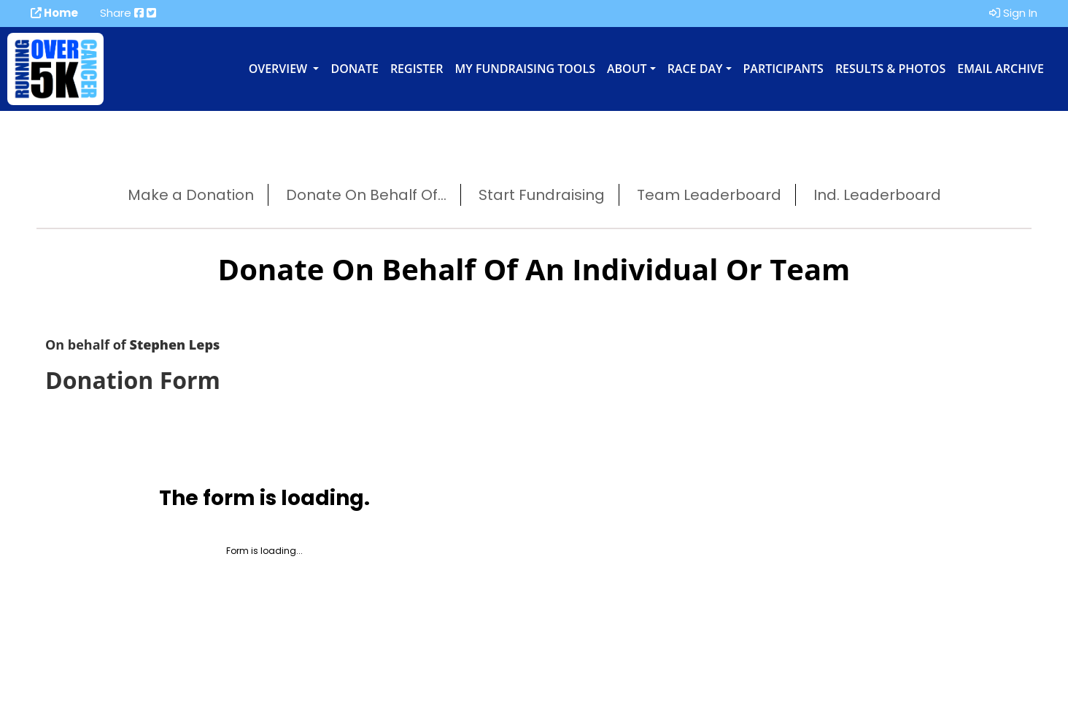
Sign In (1013, 12)
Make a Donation (191, 195)
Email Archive (1000, 69)
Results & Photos (890, 69)
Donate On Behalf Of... (366, 195)
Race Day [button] (695, 69)
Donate (354, 69)
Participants (783, 69)
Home (54, 12)
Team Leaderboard (709, 195)
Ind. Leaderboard (877, 195)
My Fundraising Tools (525, 69)
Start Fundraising (542, 195)
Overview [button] (280, 69)
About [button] (627, 69)
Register (417, 69)
